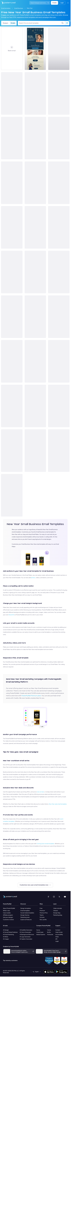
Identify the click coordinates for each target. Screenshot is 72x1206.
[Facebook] (48, 897)
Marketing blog (57, 915)
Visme (49, 930)
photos (33, 577)
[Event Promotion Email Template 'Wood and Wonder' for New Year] (35, 93)
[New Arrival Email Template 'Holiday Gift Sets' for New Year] (58, 138)
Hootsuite (50, 934)
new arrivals (40, 792)
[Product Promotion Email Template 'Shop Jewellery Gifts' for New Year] (58, 227)
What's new (6, 910)
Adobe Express (40, 934)
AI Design (6, 930)
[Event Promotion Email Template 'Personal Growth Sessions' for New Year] (11, 406)
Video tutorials (57, 908)
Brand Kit (11, 615)
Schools (42, 917)
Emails (13, 23)
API (56, 939)
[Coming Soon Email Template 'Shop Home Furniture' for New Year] (11, 495)
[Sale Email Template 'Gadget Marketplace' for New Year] (35, 406)
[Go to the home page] (7, 3)
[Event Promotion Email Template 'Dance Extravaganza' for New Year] (35, 227)
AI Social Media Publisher (10, 932)
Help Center (59, 932)
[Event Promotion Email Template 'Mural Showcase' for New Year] (58, 272)
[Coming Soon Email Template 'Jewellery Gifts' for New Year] (35, 183)
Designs (5, 23)
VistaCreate (39, 932)
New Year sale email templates (58, 804)
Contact (57, 930)
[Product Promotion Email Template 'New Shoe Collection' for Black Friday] (58, 93)
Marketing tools (25, 917)
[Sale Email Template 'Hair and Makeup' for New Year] (11, 272)
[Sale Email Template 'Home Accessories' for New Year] (11, 450)
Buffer (49, 932)
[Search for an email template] (40, 23)
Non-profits (43, 919)
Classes (55, 910)
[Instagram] (54, 897)
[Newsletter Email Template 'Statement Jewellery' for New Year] (35, 49)
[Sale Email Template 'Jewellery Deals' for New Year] (35, 361)
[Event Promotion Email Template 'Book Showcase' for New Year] (35, 450)
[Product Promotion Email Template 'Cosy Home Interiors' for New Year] (58, 406)
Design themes (24, 915)
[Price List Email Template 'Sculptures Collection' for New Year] (35, 272)
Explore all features (26, 919)
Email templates (5, 8)
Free (41, 908)
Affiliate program (8, 915)
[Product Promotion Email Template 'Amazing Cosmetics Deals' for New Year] (35, 138)
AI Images (6, 939)
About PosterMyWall (9, 908)
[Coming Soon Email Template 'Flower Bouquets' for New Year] (58, 316)
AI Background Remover (27, 934)
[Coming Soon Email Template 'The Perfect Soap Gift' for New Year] (11, 183)
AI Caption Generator (26, 939)
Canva (38, 930)
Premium (42, 910)
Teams (42, 915)
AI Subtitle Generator (26, 930)
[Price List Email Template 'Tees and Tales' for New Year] (11, 316)
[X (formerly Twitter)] (59, 897)
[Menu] (68, 2)
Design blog (56, 913)
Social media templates (27, 913)
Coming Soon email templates (45, 843)
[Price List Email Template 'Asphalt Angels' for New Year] (35, 316)
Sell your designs (8, 917)
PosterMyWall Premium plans (31, 696)
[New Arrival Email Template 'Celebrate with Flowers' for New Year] (58, 183)
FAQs (57, 937)
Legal (57, 941)
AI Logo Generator (25, 937)
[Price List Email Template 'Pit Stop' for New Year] (11, 361)
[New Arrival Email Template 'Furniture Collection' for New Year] (11, 93)
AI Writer (5, 937)
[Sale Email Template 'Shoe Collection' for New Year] (58, 450)
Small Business (18, 8)
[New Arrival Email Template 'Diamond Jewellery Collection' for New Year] (58, 361)
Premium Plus (44, 913)
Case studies (7, 913)
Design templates (25, 908)
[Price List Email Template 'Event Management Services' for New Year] (58, 49)
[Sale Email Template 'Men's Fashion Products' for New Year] (11, 227)
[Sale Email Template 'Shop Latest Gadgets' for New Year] (11, 138)
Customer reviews (8, 919)
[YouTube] (65, 897)
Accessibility (59, 934)
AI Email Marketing (8, 934)
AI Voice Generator (25, 932)
